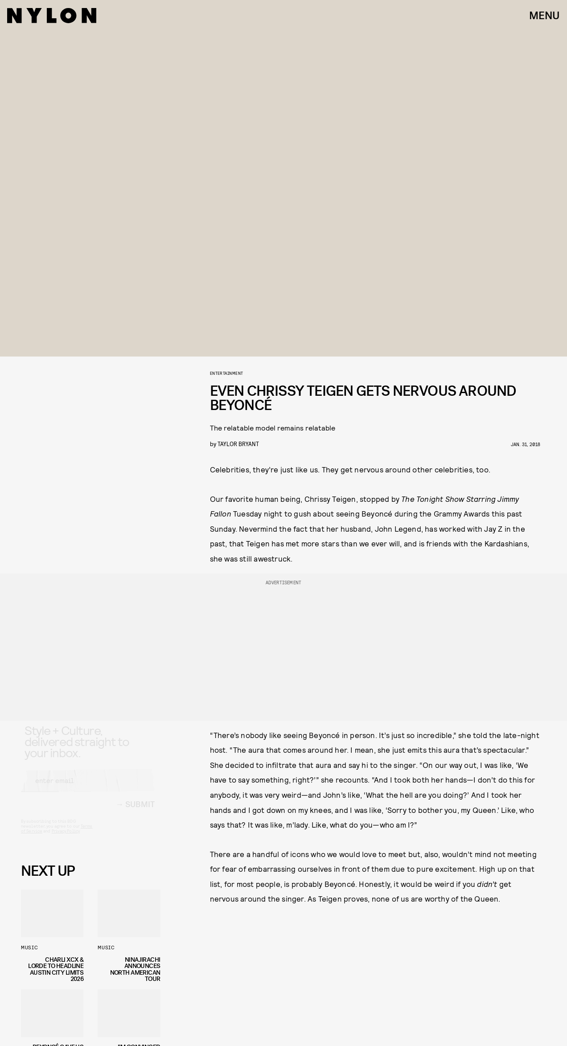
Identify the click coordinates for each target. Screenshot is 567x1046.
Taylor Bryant (238, 443)
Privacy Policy (66, 839)
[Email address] (88, 788)
